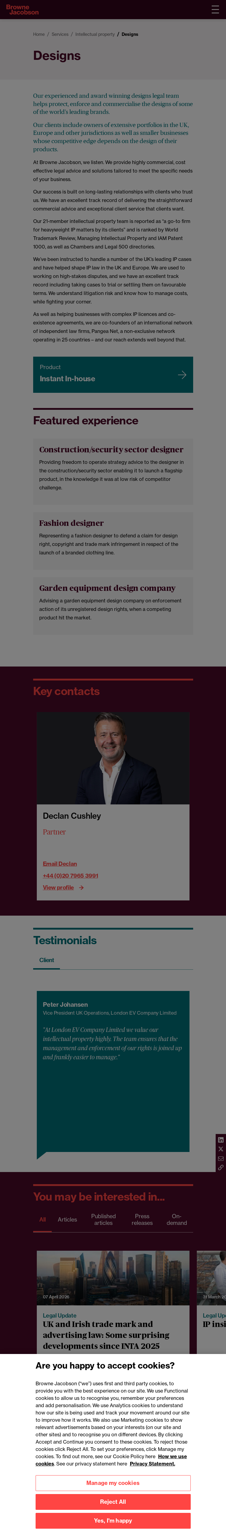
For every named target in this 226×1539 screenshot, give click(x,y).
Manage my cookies (113, 1490)
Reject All (113, 1509)
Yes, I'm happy (113, 1527)
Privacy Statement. (152, 1471)
